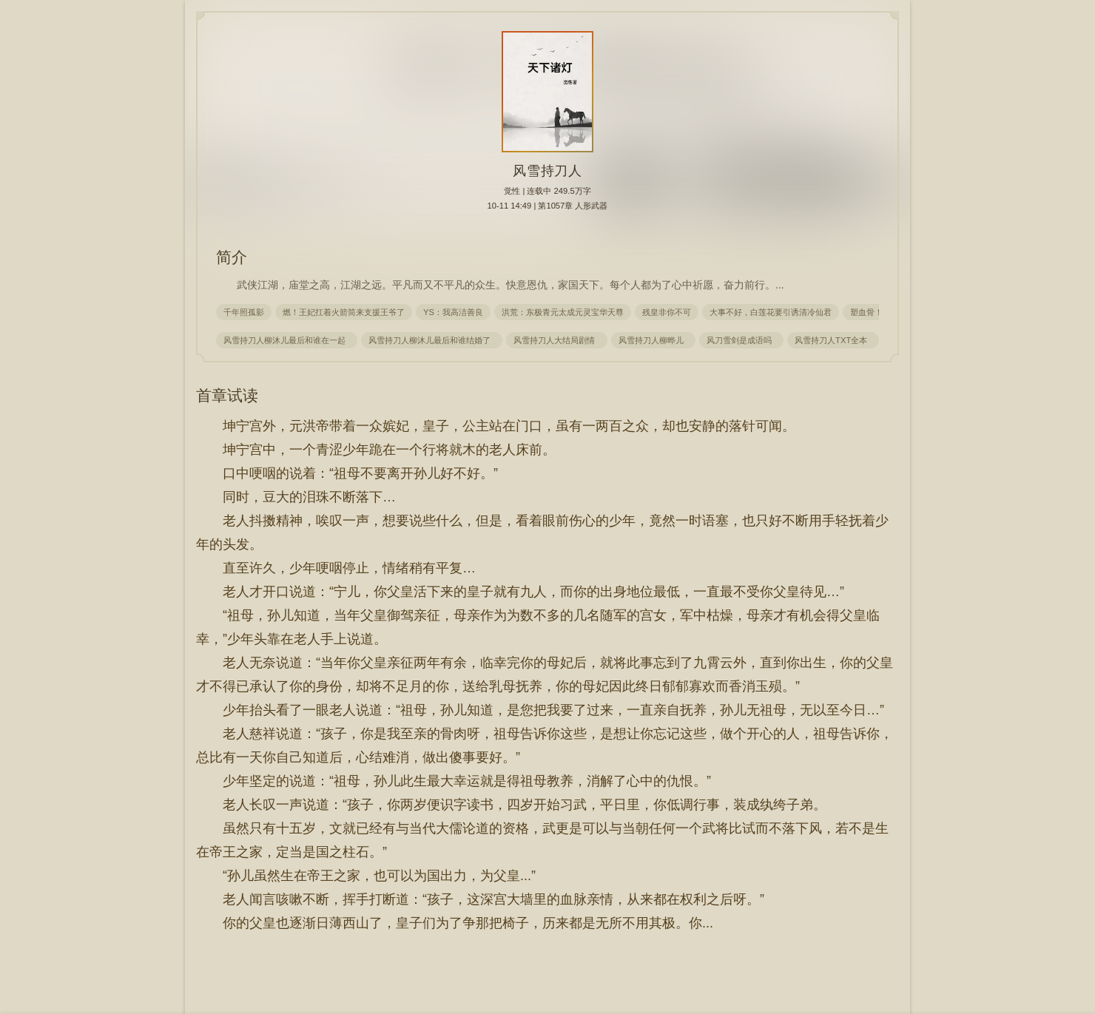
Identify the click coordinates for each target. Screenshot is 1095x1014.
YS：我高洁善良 (453, 312)
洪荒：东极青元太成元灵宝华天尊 (563, 312)
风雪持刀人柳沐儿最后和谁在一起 (286, 340)
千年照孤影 (243, 312)
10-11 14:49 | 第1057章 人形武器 (548, 205)
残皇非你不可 (666, 312)
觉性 (512, 190)
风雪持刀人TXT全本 (833, 340)
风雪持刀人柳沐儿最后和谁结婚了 (431, 340)
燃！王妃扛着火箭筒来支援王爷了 (344, 312)
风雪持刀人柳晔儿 (653, 340)
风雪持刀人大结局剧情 (556, 340)
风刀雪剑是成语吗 (741, 340)
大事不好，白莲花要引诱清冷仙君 (771, 312)
